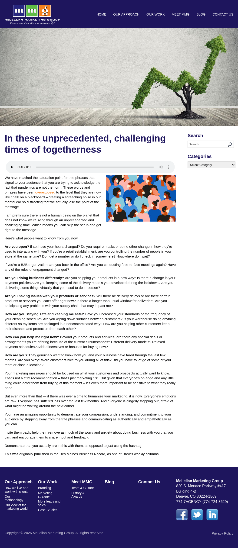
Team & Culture (82, 488)
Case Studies (47, 510)
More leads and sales (49, 503)
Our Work (155, 14)
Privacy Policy (222, 533)
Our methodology (14, 498)
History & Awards (78, 494)
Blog (200, 14)
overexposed (45, 192)
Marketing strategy (45, 494)
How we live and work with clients (16, 489)
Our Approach (126, 14)
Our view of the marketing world (16, 506)
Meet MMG (181, 14)
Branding (44, 488)
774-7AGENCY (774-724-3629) (202, 502)
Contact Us (222, 14)
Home (101, 14)
